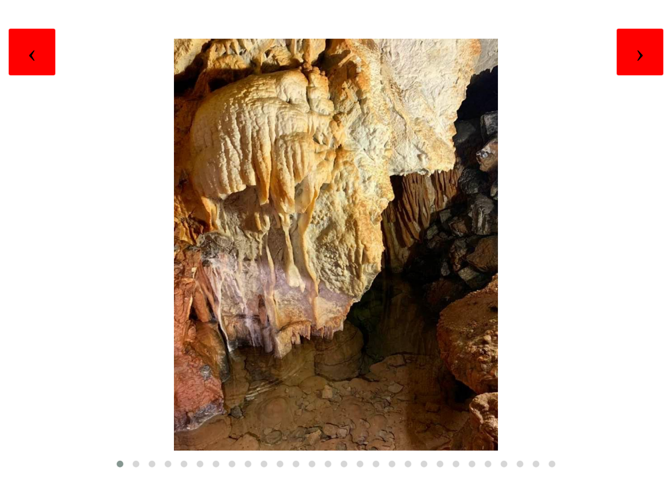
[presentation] (32, 52)
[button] (120, 464)
